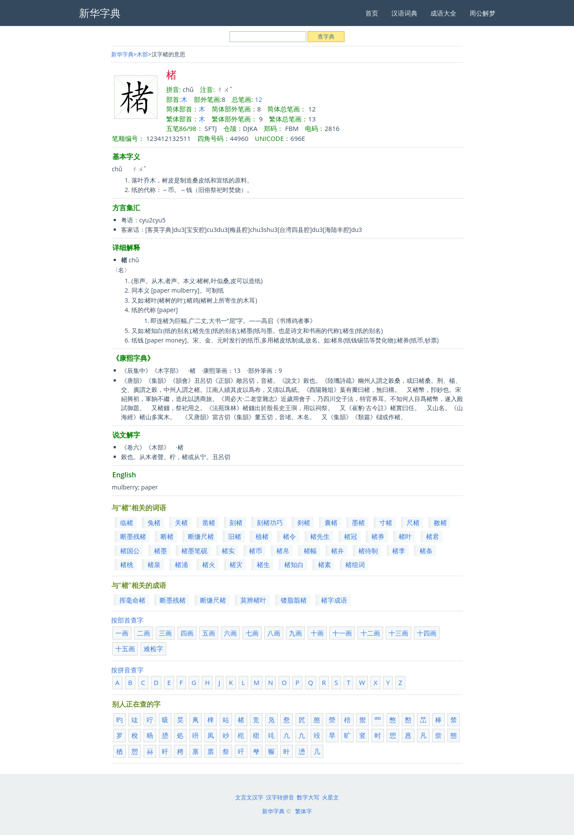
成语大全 (443, 13)
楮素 (324, 564)
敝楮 (440, 522)
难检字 (153, 648)
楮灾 (236, 564)
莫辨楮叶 (253, 600)
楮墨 (160, 550)
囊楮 (331, 522)
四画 (187, 633)
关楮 (181, 522)
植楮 (262, 536)
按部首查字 (127, 620)
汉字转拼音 (280, 797)
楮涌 (181, 564)
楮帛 (282, 550)
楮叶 (405, 536)
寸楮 (385, 522)
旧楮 (234, 536)
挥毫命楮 (132, 600)
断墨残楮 (133, 536)
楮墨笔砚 (194, 550)
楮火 (208, 564)
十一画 (342, 633)
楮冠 (350, 536)
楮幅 (310, 550)
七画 (252, 633)
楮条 (426, 550)
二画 (143, 633)
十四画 (426, 633)
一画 (121, 633)
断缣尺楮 (201, 536)
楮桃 (126, 564)
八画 (273, 633)
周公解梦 (482, 13)
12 (258, 99)
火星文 (330, 797)
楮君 (432, 536)
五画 (208, 633)
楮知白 (294, 564)
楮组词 (355, 564)
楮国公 (130, 550)
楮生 (263, 564)
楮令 (289, 536)
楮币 (255, 550)
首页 (371, 13)
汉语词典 (404, 13)
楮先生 (320, 536)
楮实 (228, 550)
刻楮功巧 (270, 522)
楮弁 (337, 550)
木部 (142, 54)
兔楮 (154, 522)
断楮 (167, 536)
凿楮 (208, 522)
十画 (317, 633)
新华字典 (122, 54)
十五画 (125, 648)
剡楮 (303, 522)
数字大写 (308, 797)
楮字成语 (334, 600)
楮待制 (368, 550)
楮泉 (154, 564)
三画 (165, 633)
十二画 (370, 633)
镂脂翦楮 (294, 600)
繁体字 (303, 811)
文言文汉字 (249, 797)
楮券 (377, 536)
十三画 (398, 633)
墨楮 (358, 522)
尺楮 (413, 522)
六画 (230, 633)
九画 (295, 633)
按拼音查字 (127, 669)
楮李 (398, 550)
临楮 (126, 522)
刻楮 (236, 522)
